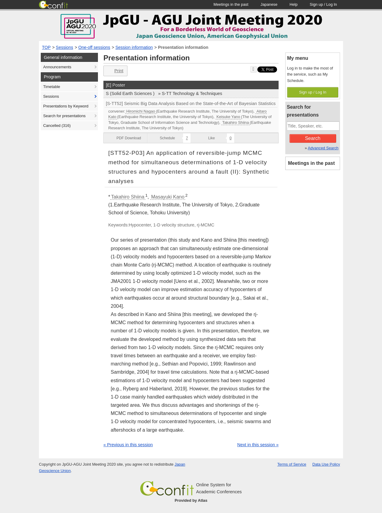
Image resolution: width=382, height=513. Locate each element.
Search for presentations (64, 116)
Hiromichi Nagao (140, 111)
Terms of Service (291, 464)
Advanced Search (323, 148)
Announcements (57, 67)
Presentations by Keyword (66, 106)
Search (313, 138)
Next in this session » (258, 444)
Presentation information (183, 47)
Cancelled (57, 125)
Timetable (51, 86)
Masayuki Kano (167, 196)
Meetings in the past (311, 163)
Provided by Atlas (191, 500)
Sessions (64, 47)
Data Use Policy (326, 464)
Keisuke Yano (228, 116)
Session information (134, 47)
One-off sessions (94, 47)
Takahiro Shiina (235, 122)
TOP (46, 47)
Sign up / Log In (312, 92)
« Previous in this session (128, 444)
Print (114, 71)
